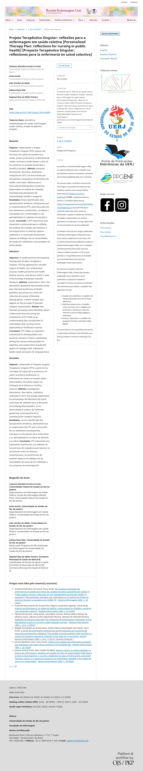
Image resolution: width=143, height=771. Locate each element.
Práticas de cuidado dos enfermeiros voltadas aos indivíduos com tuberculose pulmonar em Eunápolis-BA (53, 643)
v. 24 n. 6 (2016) (34, 29)
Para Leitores (105, 228)
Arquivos (31, 20)
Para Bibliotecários (108, 236)
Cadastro (134, 2)
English (103, 50)
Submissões (44, 20)
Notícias (93, 20)
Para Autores (105, 232)
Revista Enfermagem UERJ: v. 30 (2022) (56, 661)
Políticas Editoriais (63, 20)
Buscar (131, 20)
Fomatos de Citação (67, 127)
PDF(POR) (65, 65)
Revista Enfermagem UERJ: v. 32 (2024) (57, 611)
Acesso (124, 2)
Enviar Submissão (110, 33)
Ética (81, 20)
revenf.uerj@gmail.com (77, 740)
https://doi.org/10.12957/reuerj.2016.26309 (29, 112)
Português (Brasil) (108, 58)
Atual (19, 20)
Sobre (8, 20)
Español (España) (108, 54)
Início (11, 29)
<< (10, 666)
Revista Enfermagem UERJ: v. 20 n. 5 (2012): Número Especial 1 (44, 639)
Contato (105, 20)
